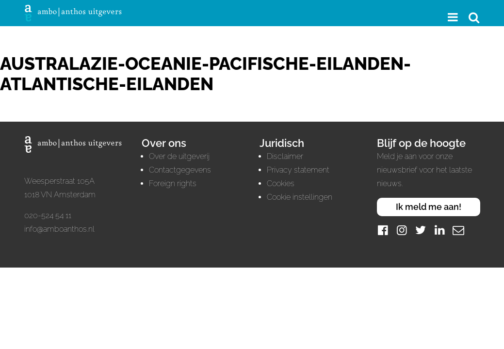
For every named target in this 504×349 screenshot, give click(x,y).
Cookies (280, 183)
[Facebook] (383, 230)
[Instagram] (401, 230)
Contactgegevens (180, 169)
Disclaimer (285, 156)
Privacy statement (298, 169)
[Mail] (458, 230)
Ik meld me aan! (428, 207)
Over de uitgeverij (179, 156)
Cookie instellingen (299, 197)
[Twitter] (420, 230)
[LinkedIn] (439, 230)
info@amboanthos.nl (59, 229)
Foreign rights (172, 183)
